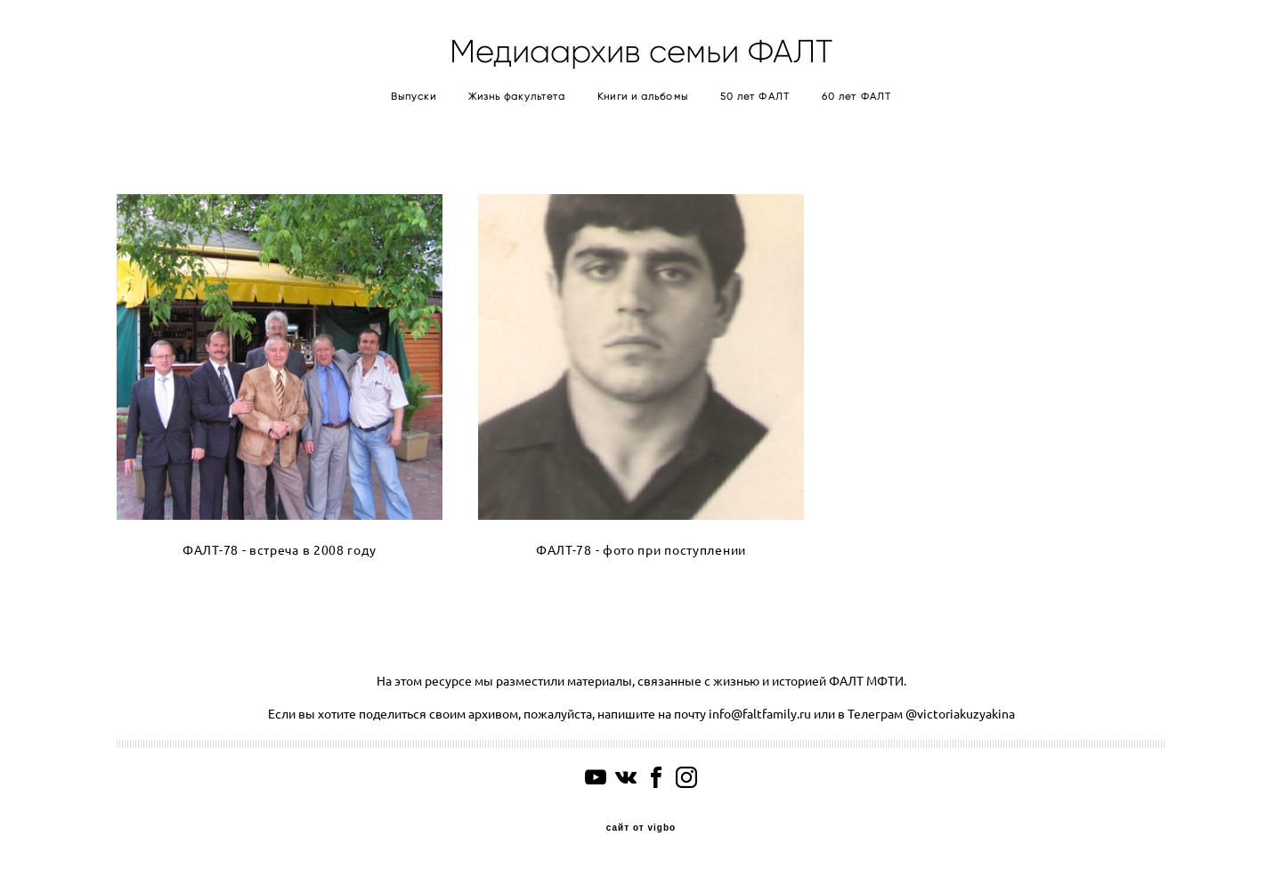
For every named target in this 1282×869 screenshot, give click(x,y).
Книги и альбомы (642, 96)
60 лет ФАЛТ (856, 96)
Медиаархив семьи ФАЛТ (641, 52)
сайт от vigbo (641, 828)
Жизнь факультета (517, 96)
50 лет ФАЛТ (755, 96)
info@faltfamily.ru (758, 714)
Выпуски (413, 96)
